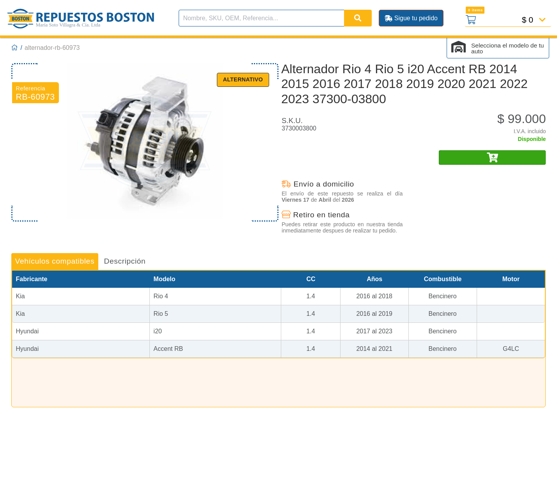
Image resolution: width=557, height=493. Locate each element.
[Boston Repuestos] (15, 48)
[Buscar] (358, 18)
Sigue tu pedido (411, 18)
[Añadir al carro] (492, 157)
